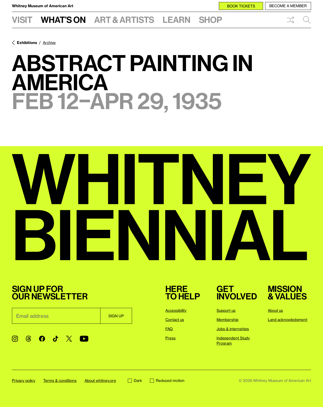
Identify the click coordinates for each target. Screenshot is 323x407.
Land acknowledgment (287, 319)
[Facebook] (42, 339)
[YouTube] (84, 339)
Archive (49, 42)
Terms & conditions (60, 380)
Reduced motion (167, 380)
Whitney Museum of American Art (42, 5)
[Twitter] (69, 339)
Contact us (174, 319)
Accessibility (175, 310)
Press (170, 338)
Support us (226, 310)
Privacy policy (23, 380)
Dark (135, 380)
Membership (227, 319)
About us (275, 310)
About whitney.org (100, 380)
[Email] (56, 316)
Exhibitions (27, 42)
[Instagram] (15, 339)
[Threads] (28, 339)
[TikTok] (55, 339)
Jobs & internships (233, 328)
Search (307, 20)
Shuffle (290, 20)
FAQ (169, 328)
